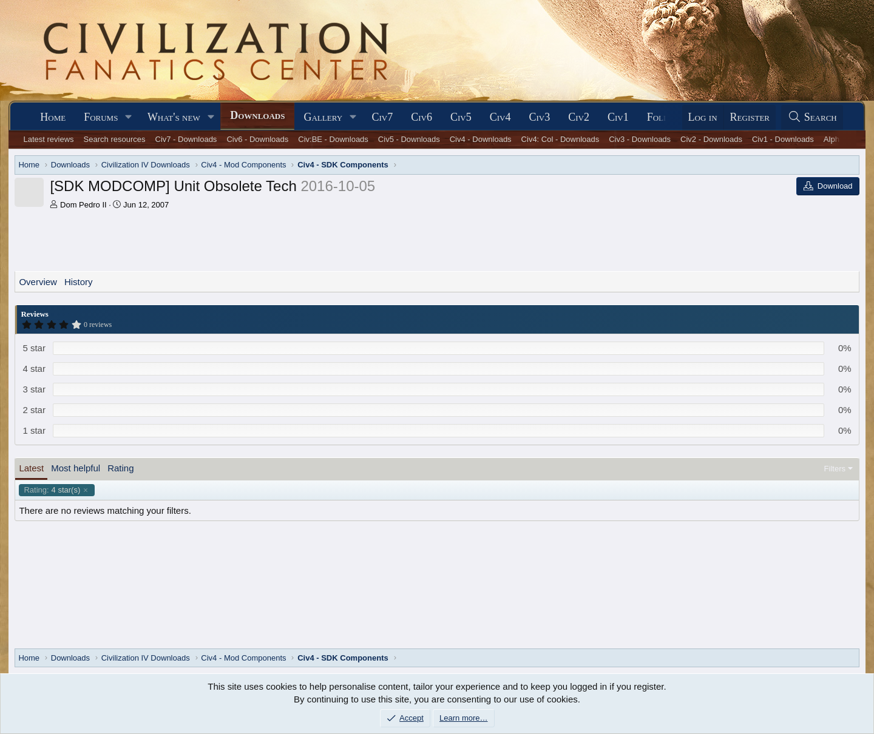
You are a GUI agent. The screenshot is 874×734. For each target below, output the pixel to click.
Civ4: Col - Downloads (560, 139)
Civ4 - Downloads (481, 139)
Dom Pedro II (83, 204)
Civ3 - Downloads (640, 139)
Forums (101, 117)
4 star (34, 368)
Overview (38, 282)
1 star (34, 430)
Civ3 (539, 117)
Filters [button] (834, 468)
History (78, 282)
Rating (120, 468)
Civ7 (382, 117)
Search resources (115, 139)
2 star (34, 410)
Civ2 (578, 117)
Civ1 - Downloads (783, 139)
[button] (128, 117)
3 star (34, 389)
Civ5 (461, 117)
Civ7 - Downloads (186, 139)
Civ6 (421, 117)
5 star (34, 348)
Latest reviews (49, 139)
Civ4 (500, 117)
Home (53, 117)
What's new (173, 117)
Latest (31, 468)
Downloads (257, 115)
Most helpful (75, 468)
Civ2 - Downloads (711, 139)
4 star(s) (52, 490)
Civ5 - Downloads (409, 139)
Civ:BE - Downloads (333, 139)
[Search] (812, 117)
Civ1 (618, 117)
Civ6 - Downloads (257, 139)
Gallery (322, 117)
